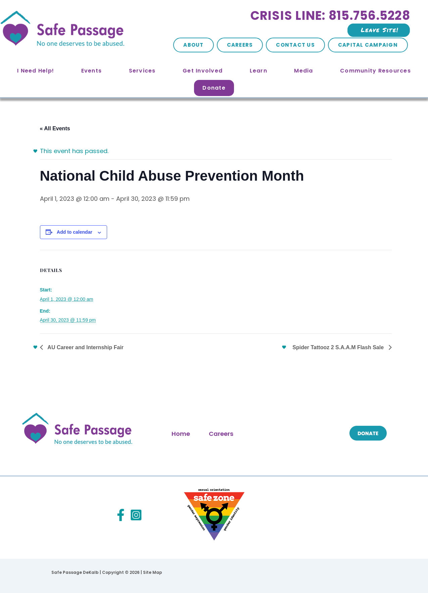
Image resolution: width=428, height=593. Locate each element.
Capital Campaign (368, 44)
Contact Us (295, 44)
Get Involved (203, 71)
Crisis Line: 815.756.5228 (330, 15)
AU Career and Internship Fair (85, 347)
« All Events (55, 128)
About (193, 44)
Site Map (152, 572)
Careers (240, 44)
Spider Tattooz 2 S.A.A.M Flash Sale (338, 347)
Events (91, 71)
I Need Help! (35, 71)
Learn (258, 71)
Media (303, 71)
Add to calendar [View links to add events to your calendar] (74, 232)
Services (142, 71)
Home (181, 433)
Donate (214, 88)
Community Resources (375, 71)
